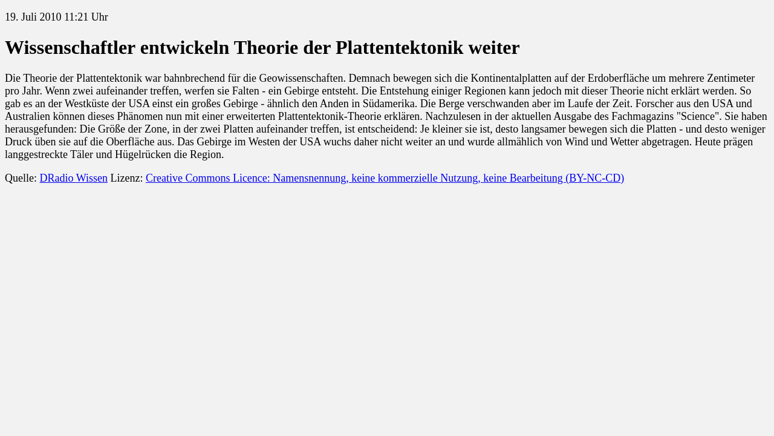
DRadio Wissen (73, 178)
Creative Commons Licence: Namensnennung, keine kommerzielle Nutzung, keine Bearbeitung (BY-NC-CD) (385, 178)
